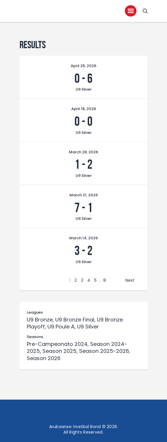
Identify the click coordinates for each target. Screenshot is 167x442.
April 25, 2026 (83, 66)
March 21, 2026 (84, 195)
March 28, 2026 (83, 152)
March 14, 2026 (83, 238)
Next (129, 280)
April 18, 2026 (83, 109)
